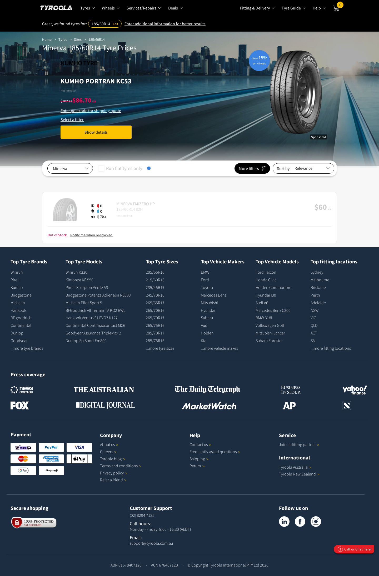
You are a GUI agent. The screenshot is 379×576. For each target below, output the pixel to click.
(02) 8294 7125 (142, 515)
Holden (207, 332)
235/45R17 (155, 287)
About (109, 444)
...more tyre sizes (160, 348)
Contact (200, 444)
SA (313, 340)
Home (47, 39)
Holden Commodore (273, 287)
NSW (314, 310)
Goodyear (19, 340)
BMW (205, 272)
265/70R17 (155, 317)
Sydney (317, 272)
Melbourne (320, 279)
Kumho (17, 287)
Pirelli (16, 279)
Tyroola (113, 458)
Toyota (207, 287)
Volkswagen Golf (270, 325)
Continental (21, 325)
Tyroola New (299, 474)
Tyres (62, 39)
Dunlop (17, 332)
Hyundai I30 (266, 295)
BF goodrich (21, 317)
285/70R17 (155, 332)
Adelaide (318, 302)
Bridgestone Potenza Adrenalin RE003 (98, 295)
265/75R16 (155, 325)
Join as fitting (299, 444)
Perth (315, 295)
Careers (106, 451)
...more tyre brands (27, 348)
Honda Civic (266, 279)
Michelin (18, 302)
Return (195, 465)
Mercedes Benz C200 (273, 310)
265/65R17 (155, 302)
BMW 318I (264, 317)
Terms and (120, 465)
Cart (340, 6)
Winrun (17, 272)
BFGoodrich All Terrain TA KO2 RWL (95, 310)
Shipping (197, 458)
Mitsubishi (209, 302)
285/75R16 (155, 340)
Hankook (18, 310)
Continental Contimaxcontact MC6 (95, 325)
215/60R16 (155, 279)
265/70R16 (155, 310)
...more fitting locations (331, 348)
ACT (314, 332)
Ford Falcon (266, 272)
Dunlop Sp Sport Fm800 (86, 340)
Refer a (113, 479)
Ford (205, 279)
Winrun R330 (76, 272)
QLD (314, 325)
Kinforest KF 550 (79, 279)
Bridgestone (21, 295)
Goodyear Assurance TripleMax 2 (93, 332)
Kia (203, 340)
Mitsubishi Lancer (270, 332)
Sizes (78, 39)
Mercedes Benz (213, 295)
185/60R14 (96, 39)
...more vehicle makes (219, 348)
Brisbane (318, 287)
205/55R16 (155, 272)
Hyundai (208, 310)
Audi (204, 325)
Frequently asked (215, 451)
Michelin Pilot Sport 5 (84, 302)
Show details (96, 132)
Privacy (113, 472)
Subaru (207, 317)
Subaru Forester (269, 340)
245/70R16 (155, 295)
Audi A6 (262, 302)
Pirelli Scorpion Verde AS (87, 287)
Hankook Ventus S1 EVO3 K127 (92, 317)
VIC (313, 317)
